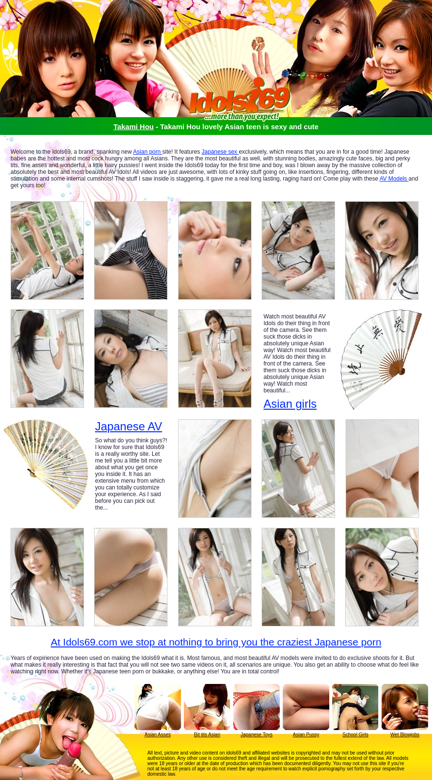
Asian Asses (157, 734)
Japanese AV (128, 426)
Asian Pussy (306, 734)
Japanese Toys (256, 734)
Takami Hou (133, 126)
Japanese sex (220, 151)
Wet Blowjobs (404, 734)
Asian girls (290, 403)
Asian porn (147, 151)
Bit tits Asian (207, 734)
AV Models (394, 178)
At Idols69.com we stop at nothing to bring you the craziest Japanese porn (216, 641)
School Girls (356, 734)
